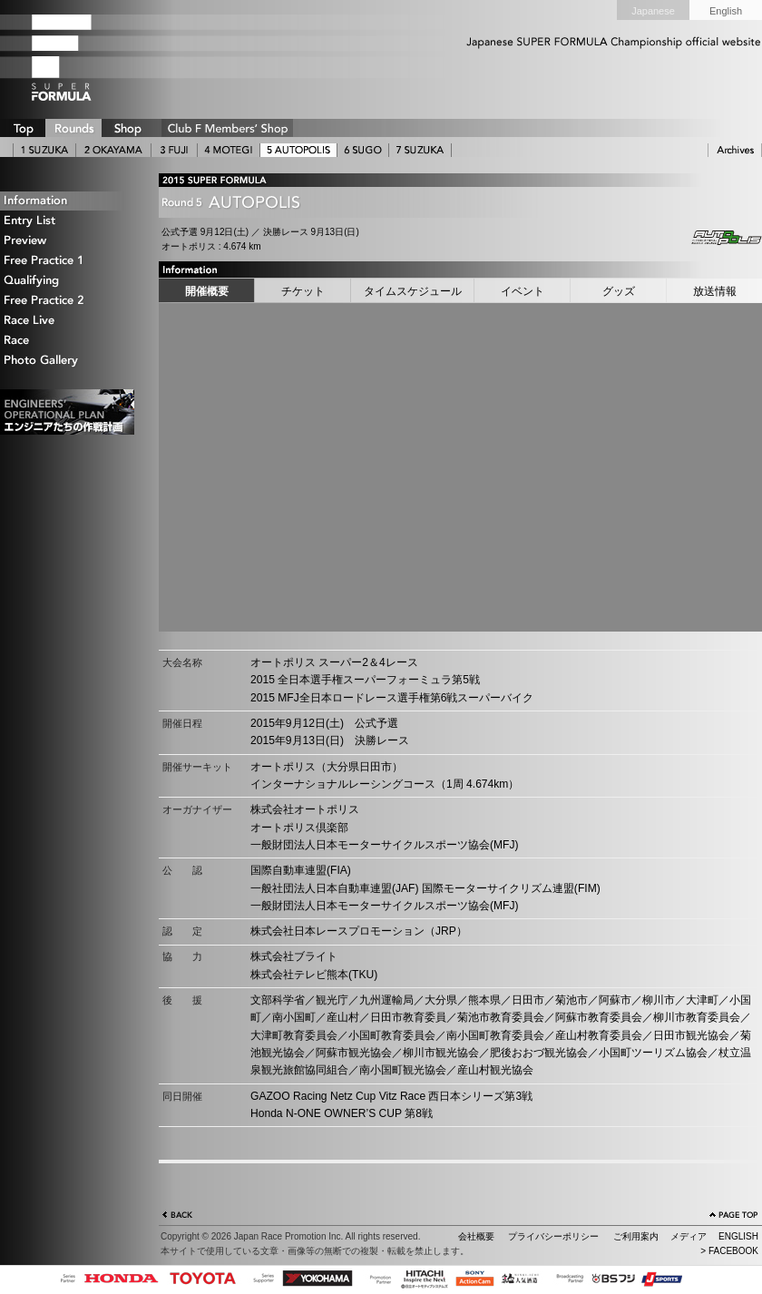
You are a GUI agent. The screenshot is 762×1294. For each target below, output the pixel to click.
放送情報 (715, 291)
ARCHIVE (735, 150)
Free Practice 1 (68, 260)
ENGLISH (738, 1236)
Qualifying (68, 280)
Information (68, 201)
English (725, 10)
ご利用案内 (636, 1236)
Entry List (68, 220)
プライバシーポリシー (553, 1236)
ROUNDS (73, 128)
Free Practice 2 (68, 300)
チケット (303, 291)
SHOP (127, 128)
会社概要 (476, 1236)
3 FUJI (174, 150)
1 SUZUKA (44, 150)
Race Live (68, 320)
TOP (22, 128)
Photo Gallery (68, 360)
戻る (178, 1217)
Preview (68, 240)
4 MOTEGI (228, 150)
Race (68, 340)
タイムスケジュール (413, 291)
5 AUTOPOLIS (298, 150)
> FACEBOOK (729, 1251)
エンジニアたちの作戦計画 (67, 412)
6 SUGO (363, 150)
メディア (688, 1236)
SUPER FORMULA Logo (90, 57)
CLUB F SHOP (227, 128)
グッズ (618, 291)
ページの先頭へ (734, 1217)
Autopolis (712, 238)
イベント (522, 291)
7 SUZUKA (420, 150)
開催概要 (207, 291)
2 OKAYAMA (113, 150)
